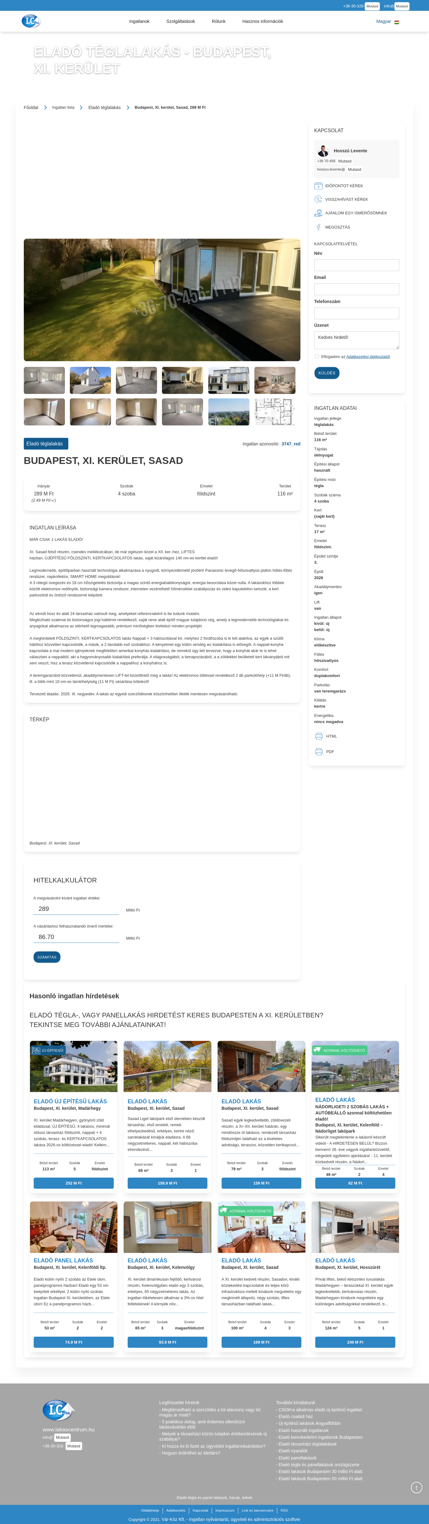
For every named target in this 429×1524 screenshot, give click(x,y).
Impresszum (225, 1510)
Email (320, 277)
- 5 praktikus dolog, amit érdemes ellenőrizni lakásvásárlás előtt (202, 1424)
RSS (284, 1510)
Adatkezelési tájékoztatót (368, 356)
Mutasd (372, 6)
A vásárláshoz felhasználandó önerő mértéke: (73, 926)
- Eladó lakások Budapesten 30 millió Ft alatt (319, 1471)
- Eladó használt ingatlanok (302, 1430)
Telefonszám (327, 301)
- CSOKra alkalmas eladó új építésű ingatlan (319, 1409)
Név (318, 253)
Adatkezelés (175, 1510)
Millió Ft (133, 909)
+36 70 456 (326, 161)
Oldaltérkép (150, 1510)
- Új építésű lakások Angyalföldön (308, 1423)
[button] (139, 21)
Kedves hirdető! (357, 340)
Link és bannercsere (257, 1510)
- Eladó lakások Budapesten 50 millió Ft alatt (319, 1478)
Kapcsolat (200, 1510)
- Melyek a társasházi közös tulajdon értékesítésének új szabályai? (213, 1436)
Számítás (47, 957)
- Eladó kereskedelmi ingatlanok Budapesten (319, 1437)
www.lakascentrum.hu (69, 1429)
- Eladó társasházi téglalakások (306, 1444)
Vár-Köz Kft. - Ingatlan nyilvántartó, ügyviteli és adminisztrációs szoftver (231, 1519)
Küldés (326, 373)
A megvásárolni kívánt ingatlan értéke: (66, 897)
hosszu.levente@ (331, 169)
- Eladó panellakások (296, 1457)
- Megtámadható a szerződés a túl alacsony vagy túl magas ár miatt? (209, 1412)
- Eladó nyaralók (292, 1450)
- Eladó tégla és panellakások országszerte (318, 1464)
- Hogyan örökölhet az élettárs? (189, 1452)
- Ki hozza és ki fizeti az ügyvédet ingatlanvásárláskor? (212, 1446)
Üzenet (321, 325)
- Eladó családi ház (294, 1416)
